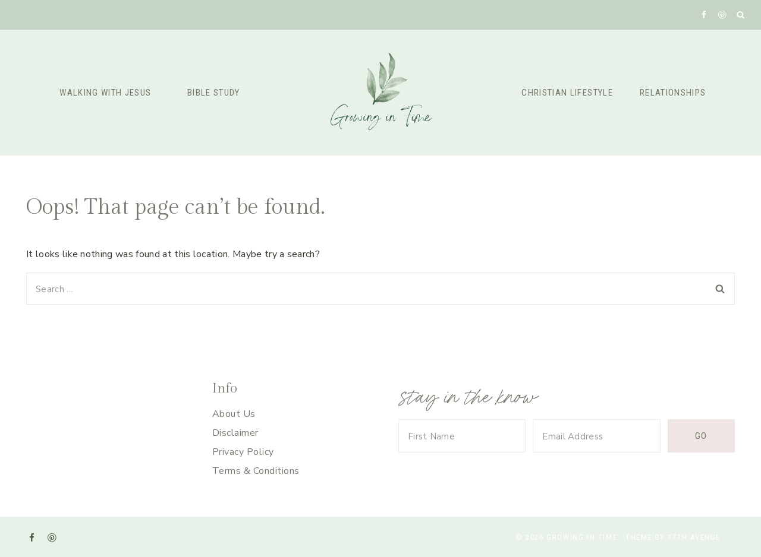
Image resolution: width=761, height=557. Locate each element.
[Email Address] (596, 435)
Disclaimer (235, 432)
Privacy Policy (243, 451)
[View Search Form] (741, 15)
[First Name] (462, 435)
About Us (234, 413)
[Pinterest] (722, 15)
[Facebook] (704, 15)
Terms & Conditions (256, 470)
